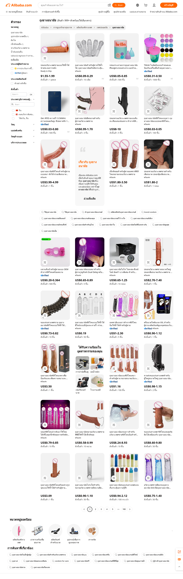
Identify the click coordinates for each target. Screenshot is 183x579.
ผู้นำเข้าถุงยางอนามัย (159, 561)
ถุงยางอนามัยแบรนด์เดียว (142, 218)
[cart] (146, 5)
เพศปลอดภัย (102, 27)
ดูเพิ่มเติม (15, 59)
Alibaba (44, 27)
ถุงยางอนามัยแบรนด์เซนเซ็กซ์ (53, 224)
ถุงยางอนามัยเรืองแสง (40, 567)
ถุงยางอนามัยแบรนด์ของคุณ (83, 218)
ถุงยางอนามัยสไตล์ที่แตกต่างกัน (133, 224)
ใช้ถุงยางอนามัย (48, 212)
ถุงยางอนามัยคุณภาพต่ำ (134, 561)
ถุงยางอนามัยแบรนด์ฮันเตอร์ (53, 218)
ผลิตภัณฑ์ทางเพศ (84, 27)
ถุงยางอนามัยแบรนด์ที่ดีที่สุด (107, 561)
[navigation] (21, 265)
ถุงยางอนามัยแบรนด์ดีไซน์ (126, 555)
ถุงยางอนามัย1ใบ (107, 224)
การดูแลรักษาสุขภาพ (62, 27)
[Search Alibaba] (73, 5)
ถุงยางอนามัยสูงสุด (160, 224)
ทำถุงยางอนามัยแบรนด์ (92, 212)
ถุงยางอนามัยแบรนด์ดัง (153, 555)
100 (124, 509)
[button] (109, 5)
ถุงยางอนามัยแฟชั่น (101, 555)
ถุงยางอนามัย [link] (118, 27)
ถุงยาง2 (13, 561)
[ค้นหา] (118, 5)
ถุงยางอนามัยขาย (17, 567)
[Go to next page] (129, 509)
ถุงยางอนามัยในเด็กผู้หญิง (20, 555)
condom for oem (60, 561)
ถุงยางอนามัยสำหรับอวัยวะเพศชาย (51, 555)
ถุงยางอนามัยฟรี (81, 561)
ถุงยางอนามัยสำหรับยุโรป (83, 224)
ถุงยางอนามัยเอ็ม (49, 231)
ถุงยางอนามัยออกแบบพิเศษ (35, 561)
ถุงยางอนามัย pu (78, 555)
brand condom (148, 212)
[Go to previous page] (84, 509)
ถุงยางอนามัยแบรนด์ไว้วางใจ (112, 218)
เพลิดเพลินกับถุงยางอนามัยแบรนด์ (122, 212)
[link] (179, 552)
